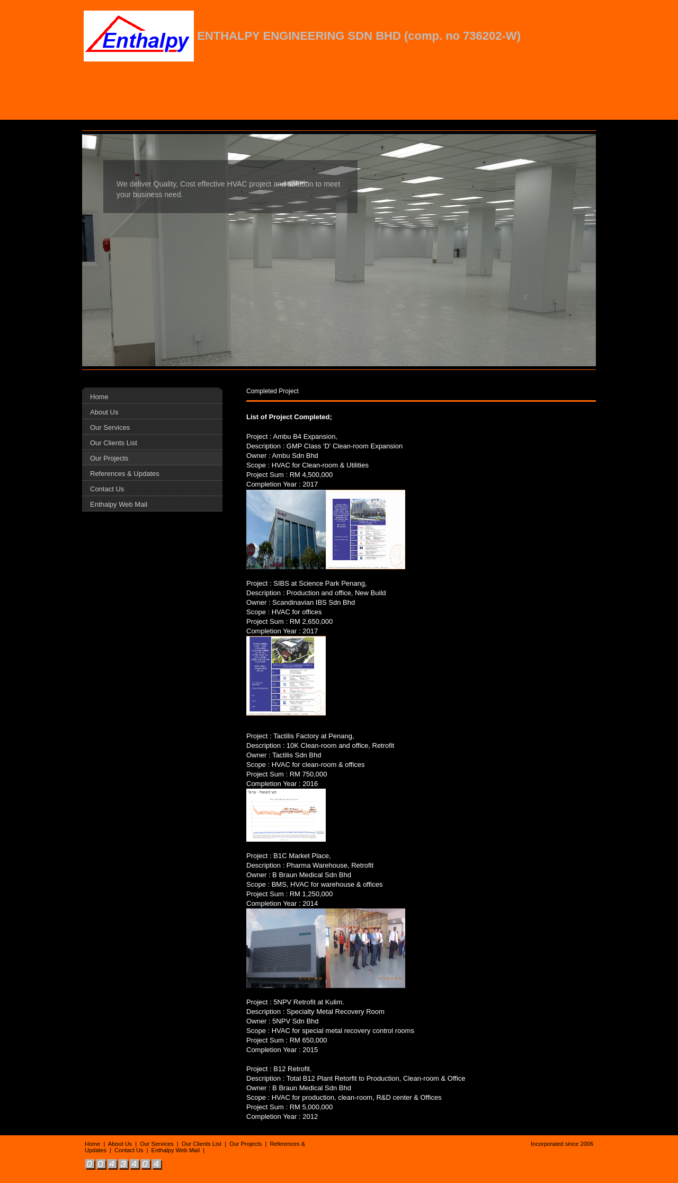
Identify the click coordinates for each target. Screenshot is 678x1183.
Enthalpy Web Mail (118, 504)
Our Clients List (113, 443)
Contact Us (107, 489)
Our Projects (109, 458)
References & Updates (124, 474)
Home (99, 397)
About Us (104, 412)
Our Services (110, 427)
